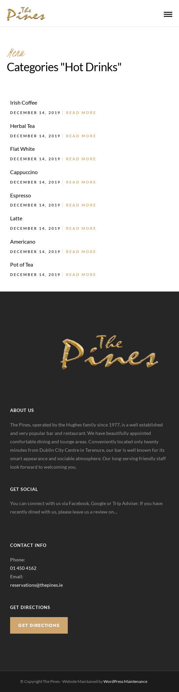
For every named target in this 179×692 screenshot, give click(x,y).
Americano (22, 241)
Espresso (20, 195)
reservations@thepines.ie (36, 585)
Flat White (22, 148)
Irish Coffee (23, 102)
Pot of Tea (21, 264)
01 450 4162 (23, 568)
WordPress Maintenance (125, 681)
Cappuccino (24, 172)
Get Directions (39, 625)
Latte (16, 218)
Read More (81, 112)
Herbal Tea (22, 125)
